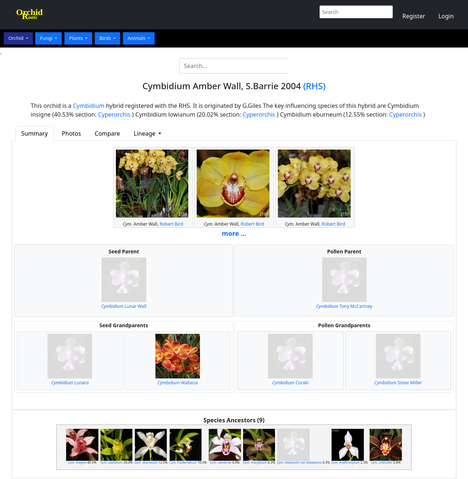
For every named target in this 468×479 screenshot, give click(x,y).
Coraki (290, 383)
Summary (34, 133)
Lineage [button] (145, 133)
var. (299, 462)
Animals (137, 38)
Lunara (70, 383)
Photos (71, 133)
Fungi (47, 38)
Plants (76, 38)
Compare (107, 133)
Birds (105, 38)
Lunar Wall (124, 306)
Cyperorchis (114, 114)
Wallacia (178, 383)
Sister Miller (398, 383)
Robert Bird (171, 224)
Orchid (16, 38)
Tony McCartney (344, 306)
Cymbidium (89, 106)
